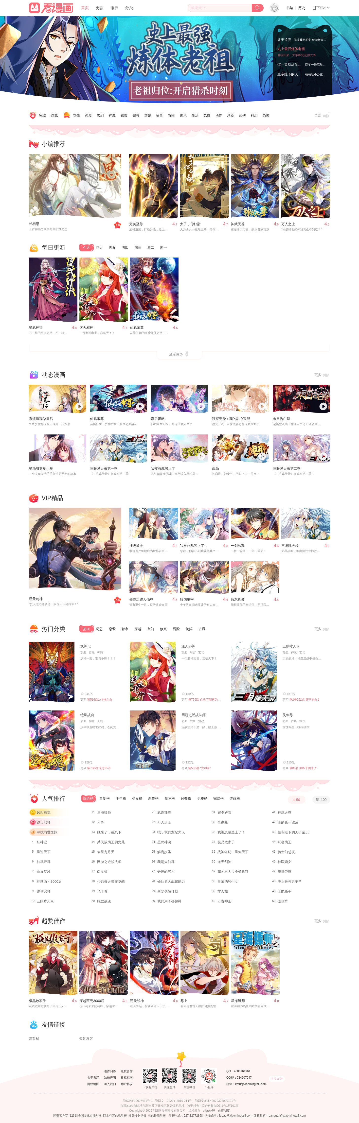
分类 (129, 8)
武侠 (242, 115)
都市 (124, 115)
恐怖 (266, 115)
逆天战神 (137, 1001)
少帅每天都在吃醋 (111, 881)
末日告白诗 (281, 419)
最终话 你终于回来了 (303, 768)
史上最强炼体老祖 (291, 54)
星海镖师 (104, 812)
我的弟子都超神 (169, 901)
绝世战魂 (87, 715)
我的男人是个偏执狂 (233, 872)
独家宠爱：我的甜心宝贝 (231, 419)
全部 (322, 115)
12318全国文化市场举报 (85, 1115)
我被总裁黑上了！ (194, 546)
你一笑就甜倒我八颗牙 (294, 64)
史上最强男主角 (290, 881)
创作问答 (110, 1071)
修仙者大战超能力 (171, 881)
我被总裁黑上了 (163, 468)
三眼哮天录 (290, 546)
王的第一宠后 (288, 822)
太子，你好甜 (190, 224)
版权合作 (127, 1071)
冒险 (171, 115)
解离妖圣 (164, 852)
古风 (183, 115)
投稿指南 (127, 1077)
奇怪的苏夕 (166, 872)
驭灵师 (102, 872)
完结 (42, 115)
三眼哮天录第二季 (287, 468)
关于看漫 (93, 1077)
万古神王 (224, 901)
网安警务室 (60, 1115)
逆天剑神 (36, 599)
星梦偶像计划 (167, 891)
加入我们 (110, 1084)
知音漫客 (86, 1038)
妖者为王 (284, 842)
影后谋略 (158, 419)
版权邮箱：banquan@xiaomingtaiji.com (280, 1115)
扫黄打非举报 (137, 1115)
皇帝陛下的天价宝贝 (292, 74)
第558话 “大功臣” (199, 768)
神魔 (112, 115)
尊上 (183, 1001)
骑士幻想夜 (286, 852)
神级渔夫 (136, 546)
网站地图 (93, 1084)
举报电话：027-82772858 (186, 1115)
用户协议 (127, 1084)
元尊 (100, 822)
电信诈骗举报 (157, 1115)
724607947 (244, 1077)
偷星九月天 (105, 852)
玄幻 (100, 115)
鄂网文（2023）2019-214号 (173, 1101)
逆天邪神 (86, 327)
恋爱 (88, 115)
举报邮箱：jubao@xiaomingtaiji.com (228, 1115)
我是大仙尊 (166, 862)
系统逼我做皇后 (41, 419)
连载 (54, 115)
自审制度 (224, 1110)
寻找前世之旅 (47, 832)
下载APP (321, 8)
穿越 (147, 115)
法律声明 (110, 1077)
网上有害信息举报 (115, 1115)
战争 (193, 721)
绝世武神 (44, 891)
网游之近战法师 (193, 715)
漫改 (201, 721)
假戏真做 (238, 599)
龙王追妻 (284, 39)
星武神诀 (36, 327)
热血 (76, 115)
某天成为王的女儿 (111, 842)
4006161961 (242, 1071)
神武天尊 (238, 224)
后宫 (193, 652)
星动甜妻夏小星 (41, 468)
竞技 (206, 115)
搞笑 (159, 115)
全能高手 (284, 891)
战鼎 (215, 468)
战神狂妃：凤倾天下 (233, 852)
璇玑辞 (283, 901)
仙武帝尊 (137, 327)
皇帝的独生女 (227, 881)
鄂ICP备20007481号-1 (138, 1101)
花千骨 (102, 891)
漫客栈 (34, 1038)
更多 (322, 375)
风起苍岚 (44, 812)
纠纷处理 (209, 1110)
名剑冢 (222, 822)
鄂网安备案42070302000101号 (215, 1101)
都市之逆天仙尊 (141, 599)
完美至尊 (136, 224)
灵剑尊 (288, 715)
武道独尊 (164, 812)
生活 (195, 115)
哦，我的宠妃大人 (171, 832)
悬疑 (230, 115)
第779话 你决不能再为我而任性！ (210, 699)
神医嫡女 (284, 862)
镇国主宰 (187, 599)
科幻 (254, 115)
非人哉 (222, 891)
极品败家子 (226, 842)
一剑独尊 (238, 546)
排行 (114, 8)
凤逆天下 (44, 852)
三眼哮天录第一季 (104, 468)
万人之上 (288, 224)
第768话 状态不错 (98, 768)
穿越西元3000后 (49, 881)
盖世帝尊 (284, 872)
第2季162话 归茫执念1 (304, 699)
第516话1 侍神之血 (99, 699)
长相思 (34, 224)
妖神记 (85, 646)
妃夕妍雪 (224, 812)
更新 (100, 8)
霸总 (135, 115)
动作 (218, 115)
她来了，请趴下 (109, 832)
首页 (85, 8)
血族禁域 (44, 872)
